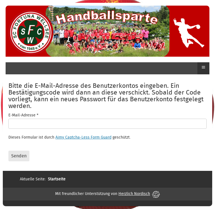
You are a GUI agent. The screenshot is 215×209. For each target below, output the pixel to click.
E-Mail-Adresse (23, 115)
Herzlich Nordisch (139, 194)
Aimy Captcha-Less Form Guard (83, 137)
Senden (19, 156)
